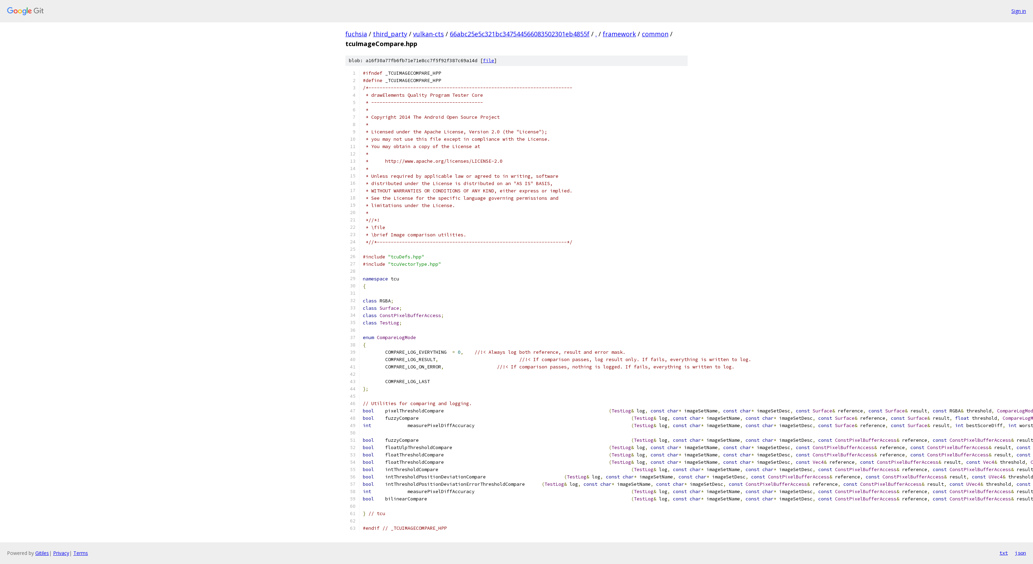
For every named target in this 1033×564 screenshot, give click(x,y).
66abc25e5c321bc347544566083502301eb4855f (519, 34)
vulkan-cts (428, 34)
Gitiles (42, 553)
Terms (80, 553)
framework (619, 34)
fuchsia (356, 34)
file (488, 61)
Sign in (1018, 11)
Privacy (61, 553)
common (655, 34)
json (1020, 553)
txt (1003, 553)
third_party (390, 34)
